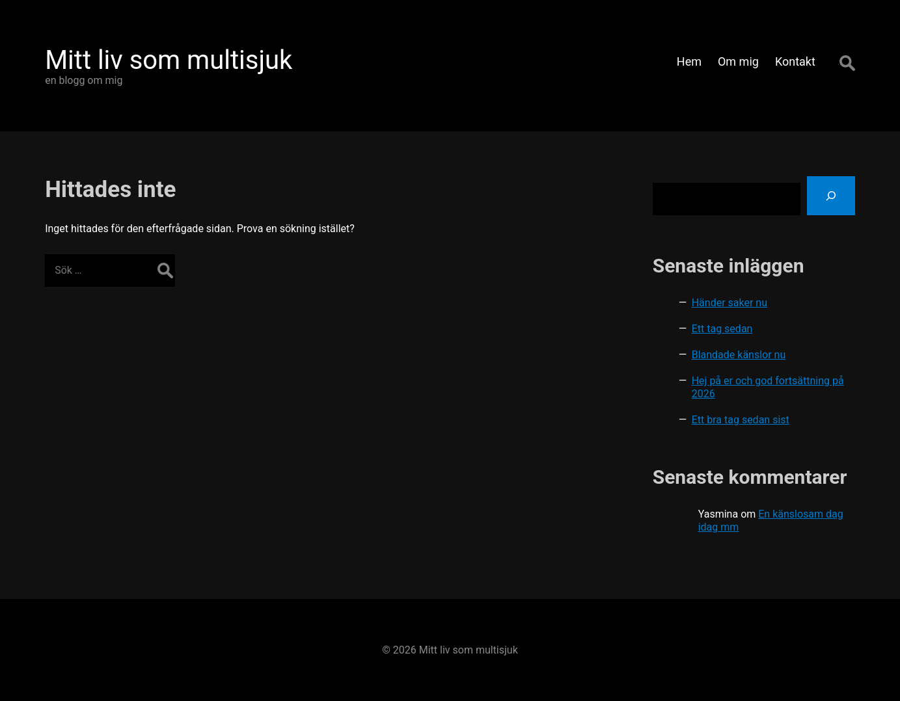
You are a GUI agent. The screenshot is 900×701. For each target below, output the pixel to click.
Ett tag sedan (722, 329)
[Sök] (831, 195)
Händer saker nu (729, 303)
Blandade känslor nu (739, 355)
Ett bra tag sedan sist (740, 420)
